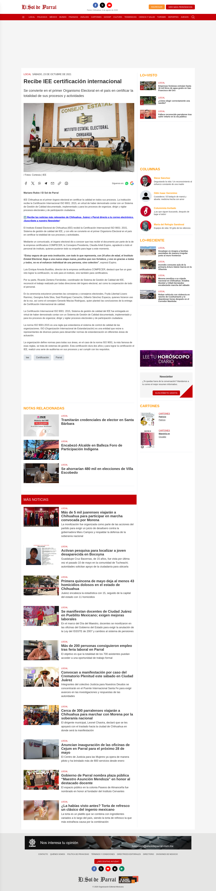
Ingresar (156, 7)
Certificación (42, 357)
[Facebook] (95, 5)
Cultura (117, 17)
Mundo (62, 17)
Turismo (161, 17)
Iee (27, 357)
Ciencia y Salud (147, 17)
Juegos (185, 17)
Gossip (107, 17)
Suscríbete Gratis (166, 393)
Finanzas (73, 17)
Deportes (173, 17)
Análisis (84, 17)
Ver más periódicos (180, 7)
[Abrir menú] (23, 17)
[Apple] (114, 868)
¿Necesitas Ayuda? (108, 861)
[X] (102, 5)
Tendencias (130, 17)
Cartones (96, 17)
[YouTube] (109, 5)
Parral (59, 357)
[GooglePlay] (121, 868)
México (53, 17)
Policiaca (42, 17)
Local (32, 17)
